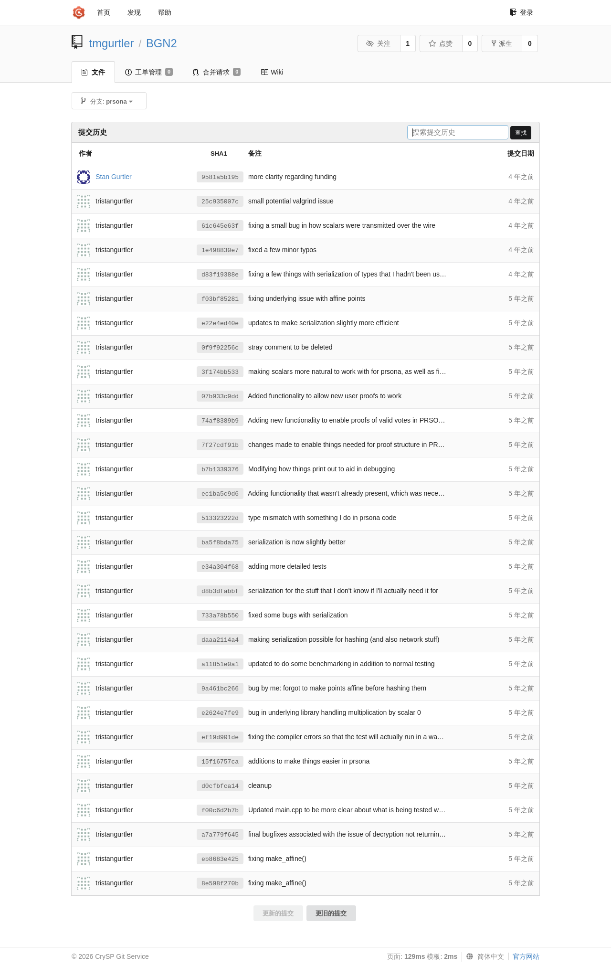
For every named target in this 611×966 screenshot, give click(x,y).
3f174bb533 (220, 372)
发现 (134, 12)
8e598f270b (220, 883)
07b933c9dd (220, 396)
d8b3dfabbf (220, 591)
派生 (502, 43)
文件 (93, 72)
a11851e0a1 (220, 664)
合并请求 (217, 72)
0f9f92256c (220, 347)
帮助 (164, 12)
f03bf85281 (220, 299)
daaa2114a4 (220, 640)
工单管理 (149, 72)
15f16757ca (220, 761)
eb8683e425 (220, 859)
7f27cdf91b (220, 445)
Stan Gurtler (113, 176)
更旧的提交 (331, 913)
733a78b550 (220, 615)
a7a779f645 (220, 835)
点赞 (440, 43)
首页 (103, 12)
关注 (378, 43)
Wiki (272, 72)
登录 (521, 12)
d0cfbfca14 (220, 786)
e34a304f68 (220, 567)
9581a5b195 (220, 177)
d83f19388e (220, 274)
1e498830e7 (220, 250)
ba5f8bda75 (220, 542)
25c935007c (220, 201)
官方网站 (526, 956)
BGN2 (161, 43)
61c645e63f (220, 226)
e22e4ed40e (220, 323)
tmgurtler (111, 43)
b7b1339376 (220, 469)
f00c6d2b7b (220, 810)
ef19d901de (220, 737)
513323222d (220, 518)
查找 (521, 132)
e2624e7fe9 (220, 713)
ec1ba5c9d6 (220, 494)
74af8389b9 (220, 421)
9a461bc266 (220, 688)
